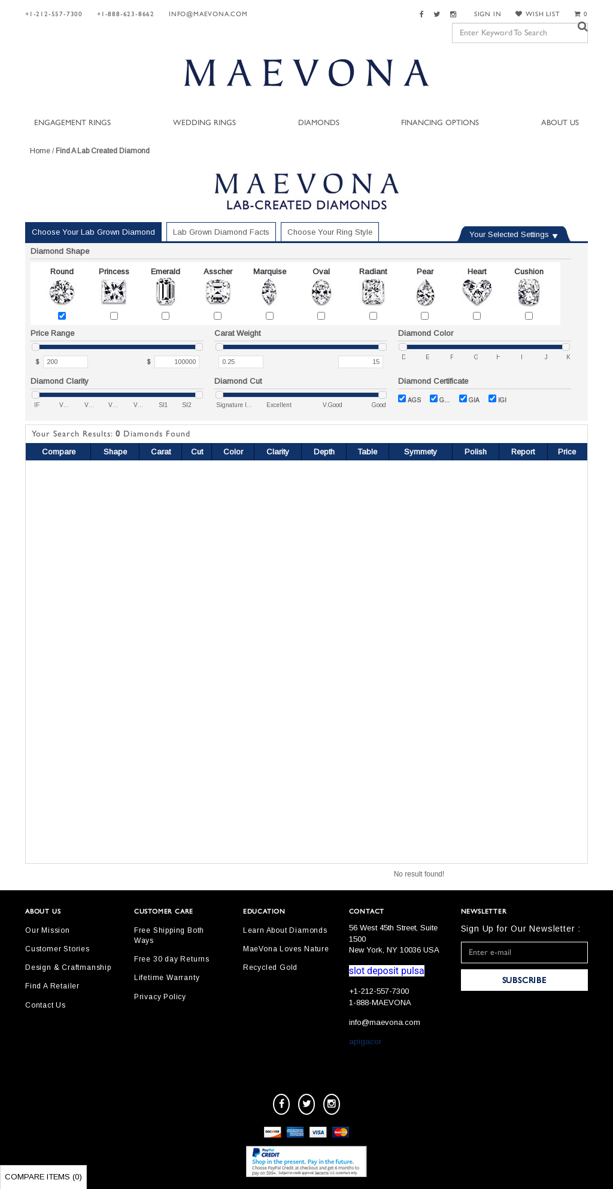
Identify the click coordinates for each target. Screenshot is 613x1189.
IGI (497, 399)
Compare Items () (43, 1176)
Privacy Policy (160, 997)
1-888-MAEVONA (380, 1002)
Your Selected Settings (509, 234)
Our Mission (47, 930)
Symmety (420, 451)
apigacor (365, 1041)
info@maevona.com (208, 14)
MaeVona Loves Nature (286, 949)
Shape (115, 451)
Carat (161, 451)
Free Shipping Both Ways (169, 935)
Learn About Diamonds (285, 930)
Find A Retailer (52, 986)
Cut (197, 451)
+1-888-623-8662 (125, 14)
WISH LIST (537, 14)
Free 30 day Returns (172, 959)
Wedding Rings (204, 123)
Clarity (277, 451)
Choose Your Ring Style (329, 232)
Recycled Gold (270, 967)
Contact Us (45, 1005)
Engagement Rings (72, 123)
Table (367, 451)
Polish (476, 451)
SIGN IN (488, 14)
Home (40, 151)
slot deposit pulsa (386, 970)
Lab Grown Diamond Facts (221, 232)
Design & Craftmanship (68, 967)
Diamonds (318, 123)
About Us (560, 123)
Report (523, 451)
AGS (409, 399)
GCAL (440, 399)
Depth (324, 451)
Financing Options (440, 123)
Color (233, 451)
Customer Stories (57, 949)
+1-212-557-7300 (54, 14)
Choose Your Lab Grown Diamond (93, 232)
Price (567, 451)
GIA (469, 399)
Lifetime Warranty (167, 977)
